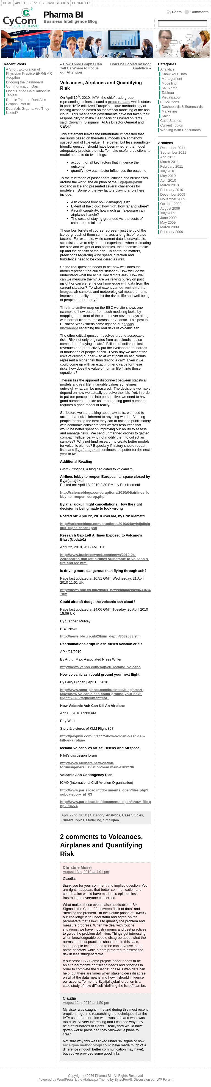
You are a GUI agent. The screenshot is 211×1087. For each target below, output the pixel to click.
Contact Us (81, 3)
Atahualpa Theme (96, 1080)
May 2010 (168, 176)
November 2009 (172, 199)
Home (7, 3)
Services (36, 3)
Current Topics (73, 820)
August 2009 (170, 208)
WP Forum (165, 1080)
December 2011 (172, 148)
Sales (166, 116)
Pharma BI (63, 14)
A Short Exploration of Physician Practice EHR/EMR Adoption (29, 73)
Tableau (168, 93)
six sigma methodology (82, 1045)
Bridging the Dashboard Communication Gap (24, 84)
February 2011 (171, 166)
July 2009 (167, 213)
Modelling (93, 820)
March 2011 (169, 162)
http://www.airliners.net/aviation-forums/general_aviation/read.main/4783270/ (97, 765)
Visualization (171, 97)
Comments (199, 12)
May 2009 (168, 222)
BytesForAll (123, 1080)
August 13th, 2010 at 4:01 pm (86, 872)
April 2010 (168, 180)
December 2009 (172, 194)
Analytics (113, 815)
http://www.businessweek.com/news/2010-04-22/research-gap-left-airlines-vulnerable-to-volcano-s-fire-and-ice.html (104, 559)
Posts (177, 12)
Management (172, 79)
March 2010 (169, 185)
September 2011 (173, 152)
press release (119, 102)
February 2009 (171, 232)
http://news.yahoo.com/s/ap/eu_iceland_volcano (100, 667)
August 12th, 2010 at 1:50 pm (86, 1003)
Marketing (169, 111)
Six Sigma (111, 820)
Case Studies (58, 3)
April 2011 (168, 157)
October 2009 (171, 204)
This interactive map (77, 307)
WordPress (65, 1080)
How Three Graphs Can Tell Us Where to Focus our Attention (81, 68)
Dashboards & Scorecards (182, 107)
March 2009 (169, 227)
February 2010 (171, 190)
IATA (95, 98)
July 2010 (167, 171)
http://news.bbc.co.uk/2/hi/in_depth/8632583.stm (100, 636)
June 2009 (168, 218)
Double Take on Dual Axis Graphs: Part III (26, 102)
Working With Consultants (180, 130)
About (20, 3)
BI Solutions (169, 102)
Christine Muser (77, 867)
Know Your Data (174, 74)
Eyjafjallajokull (130, 182)
